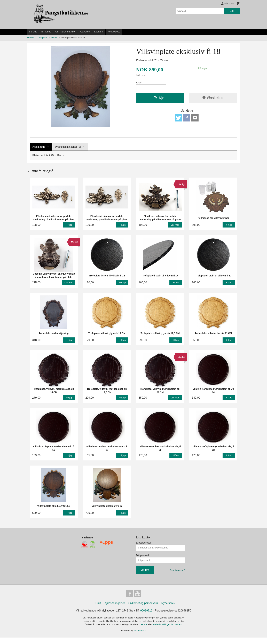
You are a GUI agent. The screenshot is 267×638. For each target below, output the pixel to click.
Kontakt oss (114, 31)
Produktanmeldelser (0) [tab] (68, 146)
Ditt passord (142, 555)
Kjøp (160, 99)
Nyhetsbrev (168, 603)
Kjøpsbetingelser (115, 603)
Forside (33, 31)
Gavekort (85, 31)
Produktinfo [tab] (38, 146)
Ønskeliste (213, 99)
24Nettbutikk (140, 631)
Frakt (98, 603)
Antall (139, 82)
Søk (232, 11)
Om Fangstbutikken (65, 31)
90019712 (146, 611)
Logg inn (98, 31)
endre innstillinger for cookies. (167, 625)
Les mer (143, 625)
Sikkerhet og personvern (143, 603)
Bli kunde (46, 31)
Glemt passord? (177, 570)
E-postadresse (143, 542)
